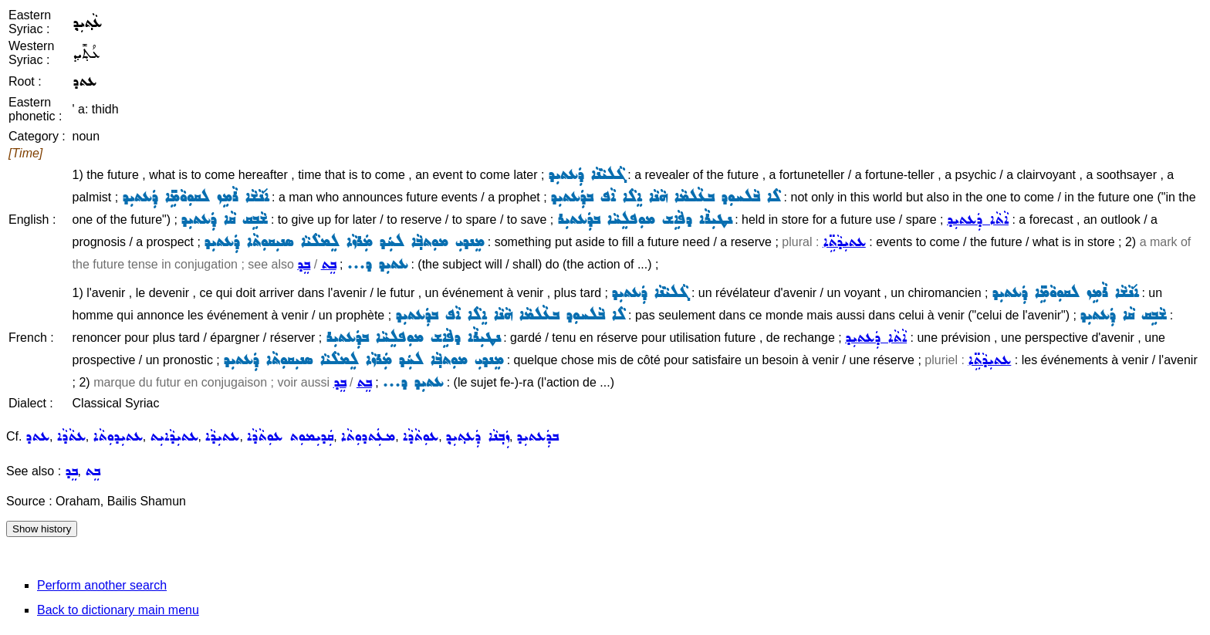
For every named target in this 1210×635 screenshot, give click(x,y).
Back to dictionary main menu (118, 609)
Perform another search (102, 585)
